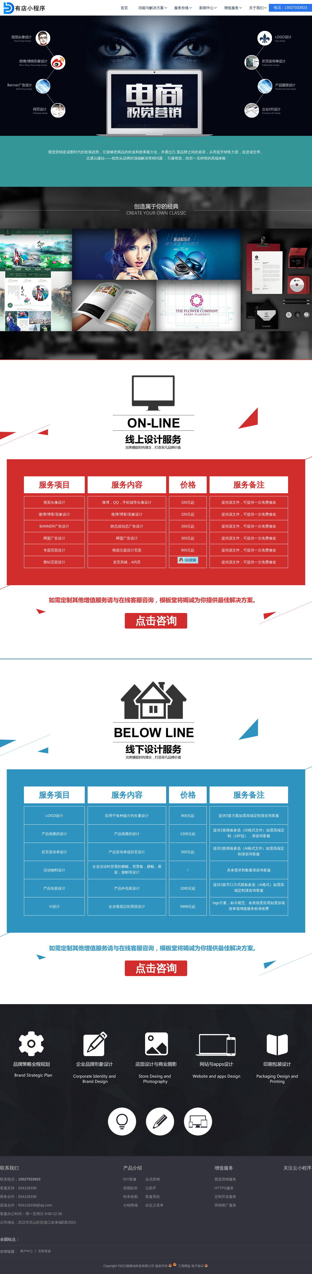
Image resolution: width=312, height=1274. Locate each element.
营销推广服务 (225, 1205)
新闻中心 (206, 8)
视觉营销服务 (225, 1179)
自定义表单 (154, 1205)
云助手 (150, 1188)
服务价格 (181, 8)
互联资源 (44, 1251)
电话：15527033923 (290, 7)
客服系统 (152, 1197)
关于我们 (256, 8)
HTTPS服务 (224, 1188)
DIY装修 (129, 1179)
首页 (124, 8)
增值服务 (231, 8)
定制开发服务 (225, 1197)
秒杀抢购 (130, 1197)
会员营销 (152, 1179)
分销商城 (130, 1205)
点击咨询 (156, 620)
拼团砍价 (130, 1188)
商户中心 (26, 1251)
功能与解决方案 (151, 8)
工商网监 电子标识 (189, 1266)
